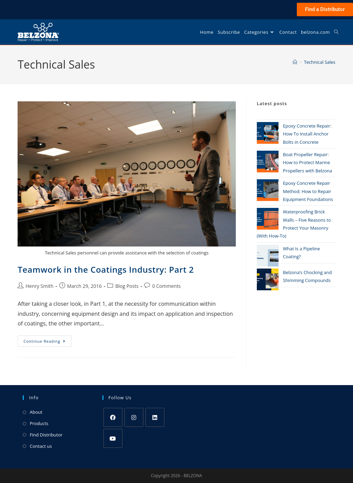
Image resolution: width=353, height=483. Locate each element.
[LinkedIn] (154, 417)
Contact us (41, 446)
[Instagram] (133, 417)
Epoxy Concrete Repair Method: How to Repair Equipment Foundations (308, 191)
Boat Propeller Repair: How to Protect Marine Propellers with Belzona (307, 162)
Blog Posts (126, 286)
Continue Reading (47, 339)
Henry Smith (39, 286)
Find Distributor (46, 435)
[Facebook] (112, 417)
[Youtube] (112, 438)
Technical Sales (319, 62)
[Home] (295, 62)
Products (39, 423)
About (36, 412)
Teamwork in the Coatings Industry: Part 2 (106, 269)
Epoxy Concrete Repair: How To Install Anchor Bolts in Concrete (307, 134)
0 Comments (166, 286)
